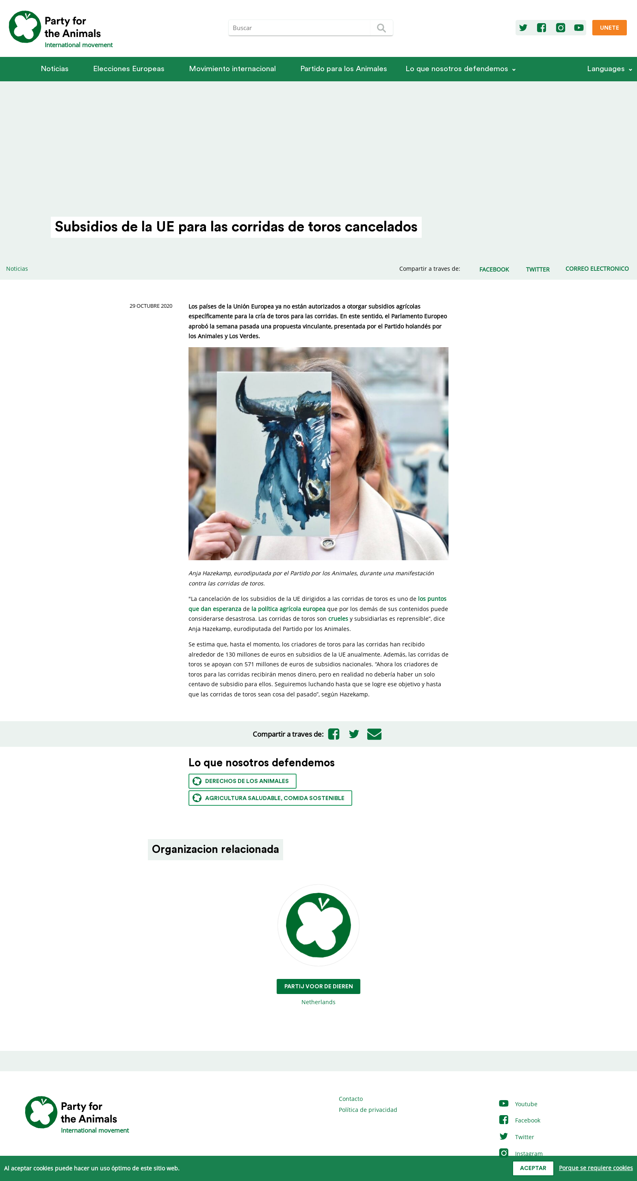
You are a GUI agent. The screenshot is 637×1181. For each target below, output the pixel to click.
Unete (609, 28)
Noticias (55, 69)
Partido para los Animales (343, 69)
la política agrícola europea (288, 609)
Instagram (520, 1153)
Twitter (516, 1137)
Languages (606, 69)
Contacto (351, 1099)
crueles (338, 618)
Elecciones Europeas (129, 69)
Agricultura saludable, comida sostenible (268, 798)
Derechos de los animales (241, 781)
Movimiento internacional (232, 69)
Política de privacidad (368, 1110)
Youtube (517, 1104)
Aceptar (533, 1168)
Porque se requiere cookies (596, 1168)
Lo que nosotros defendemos (456, 69)
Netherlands (319, 945)
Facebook (519, 1120)
